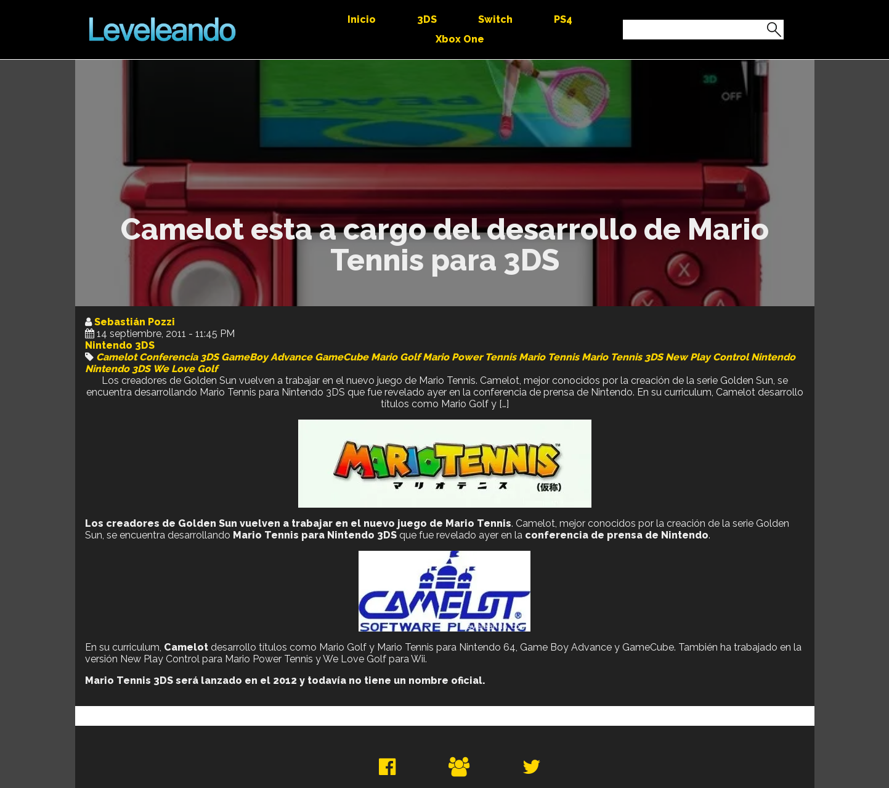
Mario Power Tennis (469, 357)
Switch (495, 19)
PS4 (563, 19)
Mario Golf (395, 357)
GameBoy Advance (266, 357)
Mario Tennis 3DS (622, 357)
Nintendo (773, 357)
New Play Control (707, 357)
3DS (427, 19)
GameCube (341, 357)
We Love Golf (185, 369)
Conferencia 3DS (179, 357)
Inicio (361, 19)
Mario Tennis (549, 357)
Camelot (116, 357)
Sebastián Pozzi (134, 322)
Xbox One (460, 39)
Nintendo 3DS (120, 345)
